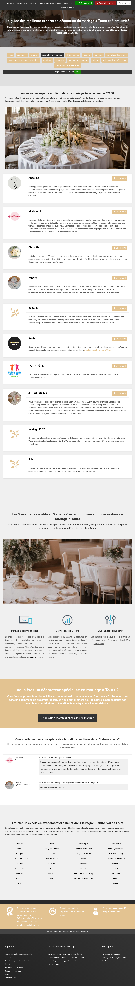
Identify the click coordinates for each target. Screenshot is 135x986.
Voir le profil (120, 178)
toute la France (36, 657)
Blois (19, 849)
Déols (19, 883)
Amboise (19, 844)
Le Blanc (51, 868)
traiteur (95, 60)
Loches (51, 873)
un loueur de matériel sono (115, 60)
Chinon (19, 878)
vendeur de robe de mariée (67, 65)
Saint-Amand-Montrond (83, 878)
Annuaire (8, 954)
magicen (98, 55)
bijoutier (34, 55)
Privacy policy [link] (67, 7)
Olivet (83, 859)
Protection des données (14, 968)
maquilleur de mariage (117, 55)
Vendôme (116, 873)
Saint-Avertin (115, 844)
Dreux (51, 844)
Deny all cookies (105, 3)
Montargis (83, 844)
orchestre (60, 60)
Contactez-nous (11, 978)
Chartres (19, 863)
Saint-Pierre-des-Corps (115, 859)
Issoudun (51, 854)
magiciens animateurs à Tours (98, 350)
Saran (115, 868)
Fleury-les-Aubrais (51, 849)
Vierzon (116, 878)
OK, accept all (84, 3)
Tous (10, 55)
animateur (21, 55)
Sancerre (115, 863)
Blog (7, 974)
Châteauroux (19, 873)
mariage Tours (53, 964)
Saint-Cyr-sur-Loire (115, 849)
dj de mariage (73, 55)
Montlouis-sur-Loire (84, 849)
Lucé (51, 878)
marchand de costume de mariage (23, 60)
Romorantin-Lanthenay (83, 873)
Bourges (19, 854)
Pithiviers (83, 868)
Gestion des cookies (13, 971)
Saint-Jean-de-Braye (115, 854)
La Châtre (51, 863)
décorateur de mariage (52, 55)
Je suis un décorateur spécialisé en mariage (67, 718)
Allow (78, 72)
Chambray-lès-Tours (19, 859)
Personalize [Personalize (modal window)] (124, 3)
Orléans (83, 863)
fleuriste (86, 55)
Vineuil (116, 883)
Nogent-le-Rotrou (83, 854)
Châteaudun (19, 868)
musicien (47, 60)
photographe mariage (78, 60)
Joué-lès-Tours (51, 859)
